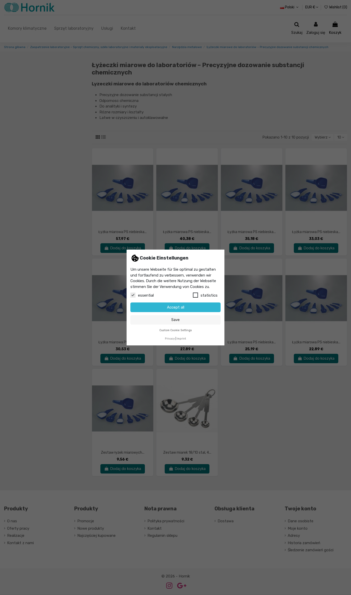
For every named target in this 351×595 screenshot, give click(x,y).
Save (175, 319)
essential (142, 295)
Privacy (170, 338)
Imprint (181, 338)
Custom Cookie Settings (175, 330)
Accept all (175, 307)
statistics (205, 295)
